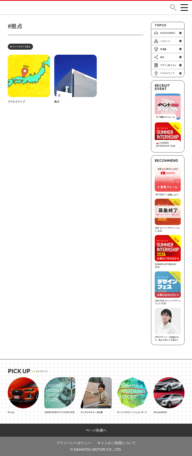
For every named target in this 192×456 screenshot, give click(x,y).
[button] (173, 7)
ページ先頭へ (96, 430)
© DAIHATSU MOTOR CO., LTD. (96, 449)
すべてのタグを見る (20, 46)
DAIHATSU (20, 8)
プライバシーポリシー (73, 443)
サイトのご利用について (116, 443)
